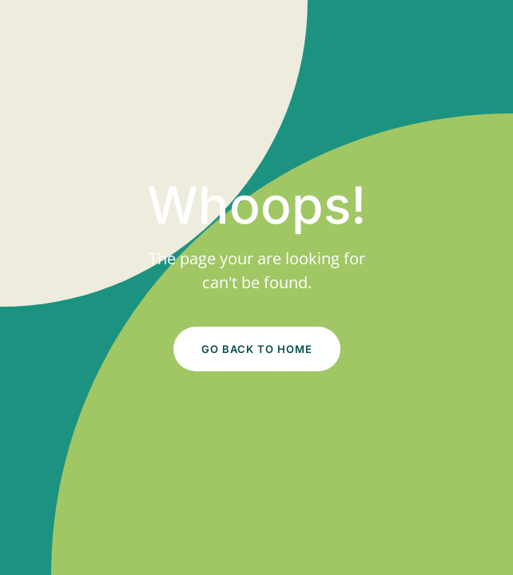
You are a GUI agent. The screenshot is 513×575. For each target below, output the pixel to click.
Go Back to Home (256, 349)
